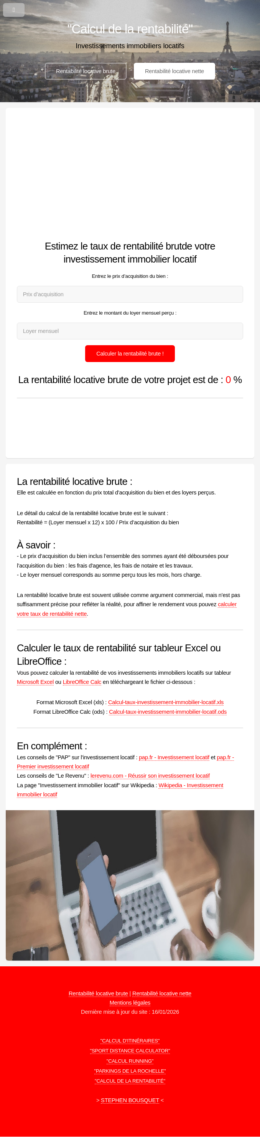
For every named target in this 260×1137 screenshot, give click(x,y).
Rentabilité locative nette (174, 71)
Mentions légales (130, 1003)
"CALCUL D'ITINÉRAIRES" (130, 1041)
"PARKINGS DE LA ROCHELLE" (130, 1071)
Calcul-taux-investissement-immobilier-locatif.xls (166, 702)
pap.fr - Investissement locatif (174, 757)
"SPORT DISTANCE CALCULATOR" (130, 1051)
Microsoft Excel (35, 682)
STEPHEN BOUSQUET (130, 1100)
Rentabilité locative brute (85, 71)
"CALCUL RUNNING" (130, 1061)
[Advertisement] (130, 176)
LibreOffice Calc (82, 682)
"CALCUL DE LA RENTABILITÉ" (130, 1081)
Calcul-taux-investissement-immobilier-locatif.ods (168, 712)
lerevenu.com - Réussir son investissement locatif (150, 776)
